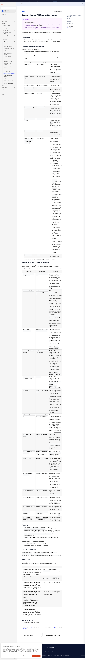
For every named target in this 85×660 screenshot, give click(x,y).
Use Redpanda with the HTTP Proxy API (8, 33)
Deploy (3, 17)
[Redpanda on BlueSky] (45, 653)
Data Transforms (6, 37)
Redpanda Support (42, 20)
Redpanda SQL (5, 21)
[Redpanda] (50, 649)
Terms (55, 657)
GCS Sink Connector (7, 56)
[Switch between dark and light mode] (82, 4)
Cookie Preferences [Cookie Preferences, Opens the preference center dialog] (26, 655)
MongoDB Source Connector (36, 3)
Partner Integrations (5, 92)
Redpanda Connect (5, 19)
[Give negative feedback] (70, 28)
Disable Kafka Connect (8, 46)
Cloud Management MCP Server (7, 36)
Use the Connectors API (71, 19)
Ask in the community (35, 629)
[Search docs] (8, 8)
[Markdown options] (58, 11)
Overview (4, 14)
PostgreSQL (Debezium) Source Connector (8, 78)
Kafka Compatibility (6, 25)
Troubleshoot (69, 21)
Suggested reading (70, 23)
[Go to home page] (8, 4)
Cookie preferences (66, 657)
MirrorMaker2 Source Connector (7, 64)
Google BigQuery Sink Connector (8, 54)
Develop (3, 23)
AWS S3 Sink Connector (8, 51)
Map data (68, 18)
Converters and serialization (9, 43)
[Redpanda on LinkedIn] (49, 653)
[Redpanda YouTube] (60, 653)
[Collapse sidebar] (14, 658)
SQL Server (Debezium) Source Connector (9, 81)
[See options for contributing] (58, 629)
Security (3, 89)
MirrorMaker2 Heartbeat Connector (8, 69)
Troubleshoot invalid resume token (52, 609)
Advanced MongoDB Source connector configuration (74, 16)
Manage (3, 85)
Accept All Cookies (36, 655)
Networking (4, 87)
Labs (79, 3)
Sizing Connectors (7, 50)
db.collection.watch (53, 412)
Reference (4, 94)
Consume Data (5, 30)
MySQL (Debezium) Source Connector (8, 76)
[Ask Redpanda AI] (66, 4)
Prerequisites (69, 12)
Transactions (5, 39)
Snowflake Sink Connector (8, 83)
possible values (57, 433)
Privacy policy (50, 657)
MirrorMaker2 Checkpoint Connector (8, 67)
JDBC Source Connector (8, 61)
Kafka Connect (27, 3)
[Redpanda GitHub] (56, 653)
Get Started (4, 16)
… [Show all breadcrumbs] (21, 3)
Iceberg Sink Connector (8, 58)
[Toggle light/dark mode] (2, 658)
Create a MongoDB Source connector (73, 13)
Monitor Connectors (7, 44)
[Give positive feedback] (68, 28)
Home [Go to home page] (19, 3)
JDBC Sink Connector (7, 59)
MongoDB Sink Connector (8, 71)
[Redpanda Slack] (52, 653)
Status (58, 657)
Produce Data (5, 28)
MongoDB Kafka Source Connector (31, 623)
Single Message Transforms (9, 48)
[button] (14, 19)
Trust (61, 657)
